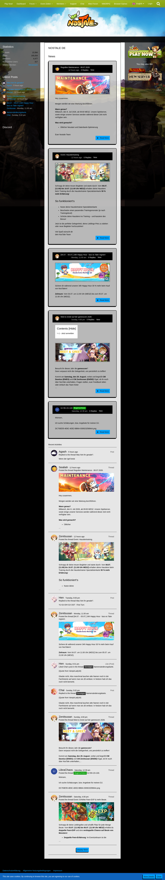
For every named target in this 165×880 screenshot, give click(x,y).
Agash (9, 85)
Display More (82, 850)
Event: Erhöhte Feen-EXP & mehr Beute (90, 800)
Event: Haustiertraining (16, 96)
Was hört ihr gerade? (15, 83)
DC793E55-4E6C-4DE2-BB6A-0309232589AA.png (75, 428)
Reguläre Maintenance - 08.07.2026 (21, 89)
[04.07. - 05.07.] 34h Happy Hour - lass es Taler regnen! (83, 255)
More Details (149, 876)
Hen (61, 597)
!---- (65, 333)
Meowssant (33, 65)
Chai (9, 115)
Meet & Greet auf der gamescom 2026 (76, 317)
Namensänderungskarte (16, 112)
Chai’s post (68, 667)
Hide (72, 328)
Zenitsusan (11, 99)
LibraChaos (65, 411)
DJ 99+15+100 (67, 408)
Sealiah (10, 92)
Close (159, 876)
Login (150, 4)
